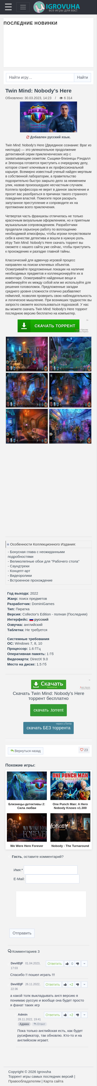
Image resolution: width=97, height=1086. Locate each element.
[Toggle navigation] (23, 7)
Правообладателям (24, 1081)
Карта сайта (53, 1081)
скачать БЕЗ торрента (48, 728)
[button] (83, 750)
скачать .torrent (48, 710)
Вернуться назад (25, 751)
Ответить (55, 964)
